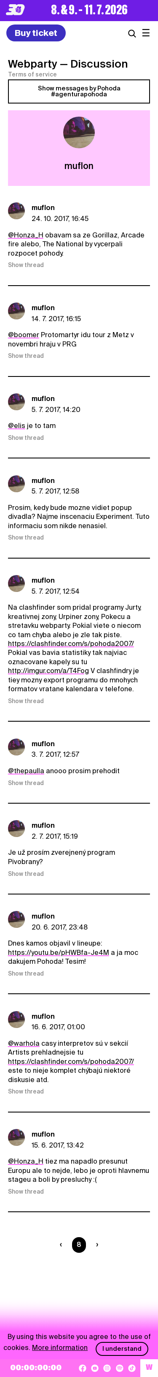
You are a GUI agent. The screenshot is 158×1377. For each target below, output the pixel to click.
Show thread (26, 265)
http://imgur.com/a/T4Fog (48, 671)
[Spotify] (119, 1368)
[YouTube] (95, 1368)
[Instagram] (107, 1368)
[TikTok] (132, 1368)
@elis (16, 426)
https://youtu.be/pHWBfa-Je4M (58, 953)
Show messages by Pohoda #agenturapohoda (79, 91)
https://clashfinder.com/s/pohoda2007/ (71, 644)
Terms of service (32, 74)
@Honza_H (25, 235)
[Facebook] (82, 1368)
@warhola (24, 1043)
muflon (43, 208)
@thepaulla (26, 771)
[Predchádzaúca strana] (62, 1244)
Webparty (32, 63)
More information (60, 1348)
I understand (122, 1348)
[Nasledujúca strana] (95, 1244)
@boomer (23, 335)
